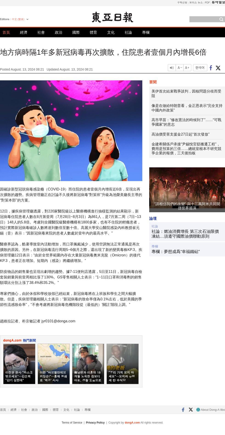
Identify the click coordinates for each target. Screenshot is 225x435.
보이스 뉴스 (196, 2)
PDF (207, 2)
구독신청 (182, 2)
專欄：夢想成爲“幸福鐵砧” (176, 251)
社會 (41, 32)
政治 (58, 32)
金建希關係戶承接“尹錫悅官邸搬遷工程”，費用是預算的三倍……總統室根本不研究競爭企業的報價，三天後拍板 (186, 148)
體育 (93, 32)
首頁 (6, 32)
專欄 (145, 32)
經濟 (23, 32)
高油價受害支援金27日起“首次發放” (180, 134)
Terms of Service (72, 422)
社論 (128, 32)
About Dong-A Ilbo (210, 409)
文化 (111, 32)
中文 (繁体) (18, 19)
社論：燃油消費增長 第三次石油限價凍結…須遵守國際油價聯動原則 (185, 234)
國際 (76, 32)
